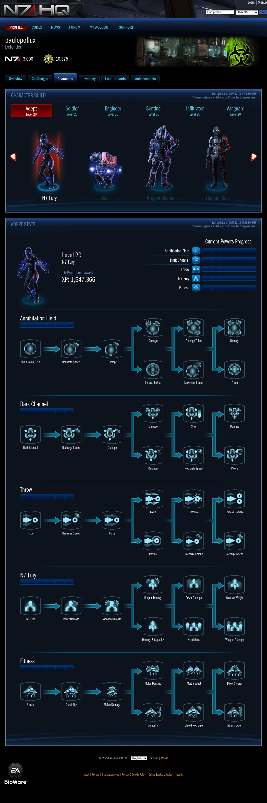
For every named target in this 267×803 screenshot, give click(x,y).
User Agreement (110, 774)
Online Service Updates (160, 774)
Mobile (164, 758)
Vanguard (235, 111)
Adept (31, 111)
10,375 (62, 59)
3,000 (28, 59)
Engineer (113, 111)
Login (251, 2)
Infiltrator (194, 111)
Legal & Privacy (91, 774)
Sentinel (154, 111)
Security (179, 774)
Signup (262, 2)
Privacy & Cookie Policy (133, 774)
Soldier (72, 111)
